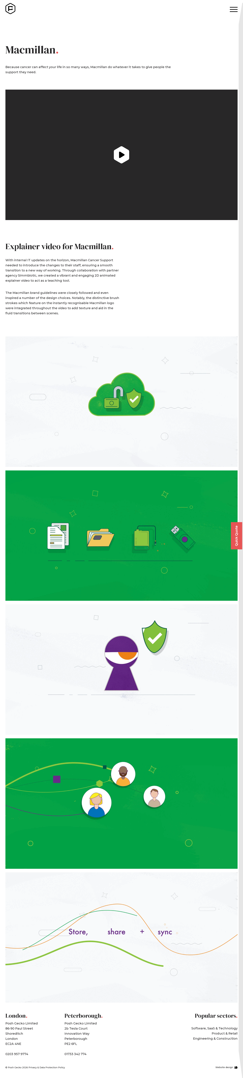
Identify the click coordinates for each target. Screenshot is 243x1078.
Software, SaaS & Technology (214, 1028)
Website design (224, 1067)
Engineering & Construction (215, 1038)
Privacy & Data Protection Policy (47, 1067)
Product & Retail (225, 1033)
